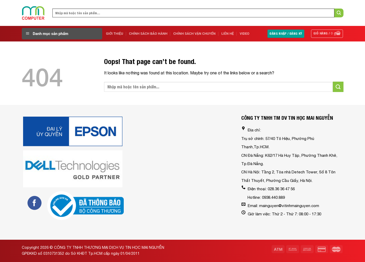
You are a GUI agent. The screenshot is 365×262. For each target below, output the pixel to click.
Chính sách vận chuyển (194, 34)
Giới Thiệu (114, 34)
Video (245, 34)
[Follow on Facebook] (34, 203)
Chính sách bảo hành (148, 34)
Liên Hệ (227, 34)
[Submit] (338, 13)
